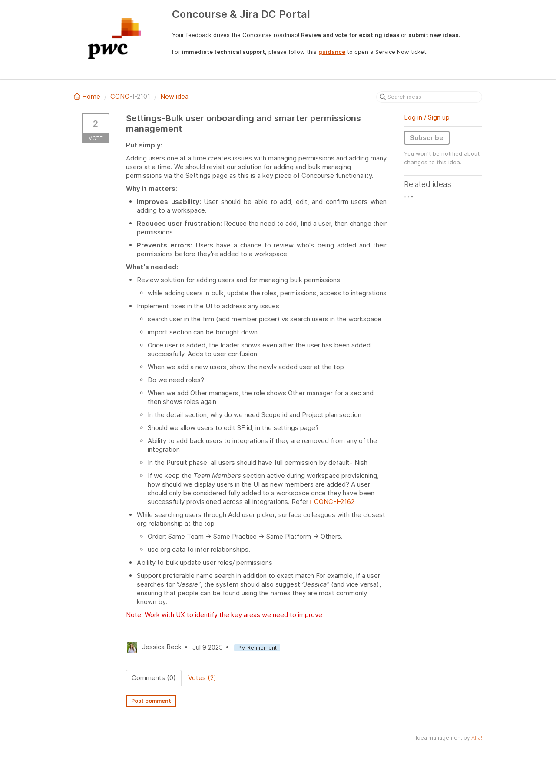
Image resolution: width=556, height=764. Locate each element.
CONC (119, 96)
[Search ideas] (429, 97)
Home (88, 96)
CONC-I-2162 (332, 501)
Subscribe (426, 137)
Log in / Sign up (427, 117)
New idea (174, 96)
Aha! (476, 737)
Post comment (151, 700)
